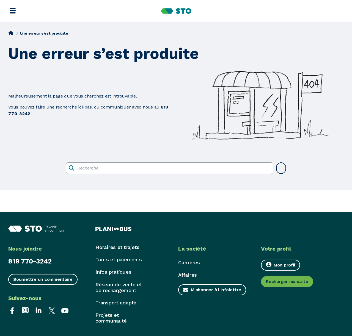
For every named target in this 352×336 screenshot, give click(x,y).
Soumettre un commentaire (43, 279)
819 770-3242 (30, 261)
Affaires (187, 275)
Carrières (189, 262)
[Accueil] (10, 32)
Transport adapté (115, 303)
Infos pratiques (113, 272)
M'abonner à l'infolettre (216, 289)
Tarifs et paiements (118, 259)
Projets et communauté (111, 318)
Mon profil (280, 265)
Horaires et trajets (117, 247)
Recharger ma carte (287, 281)
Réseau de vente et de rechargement (118, 287)
